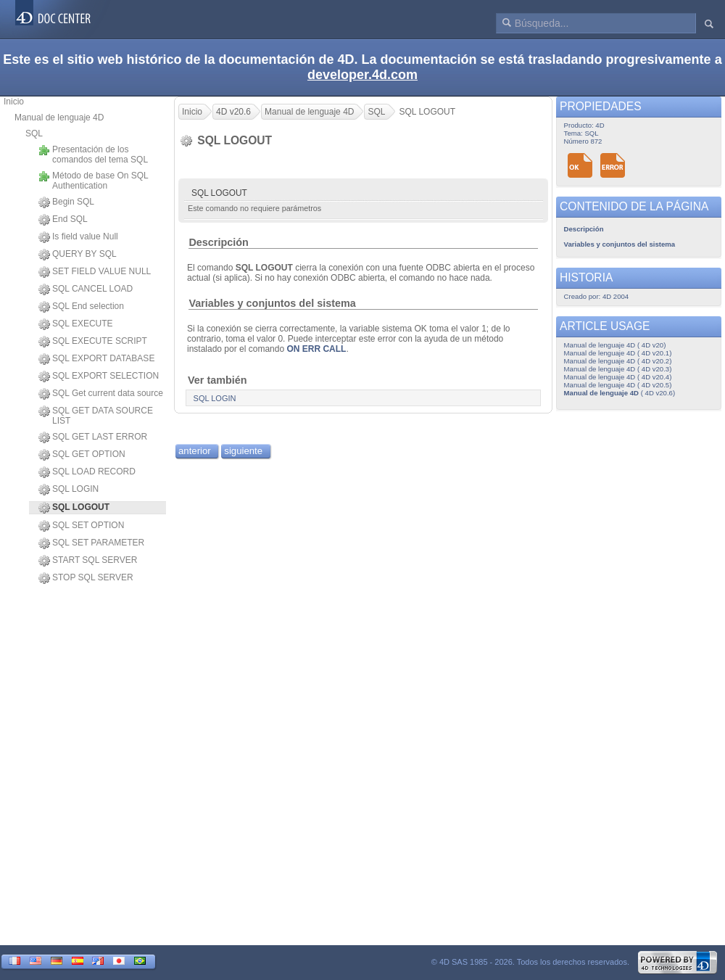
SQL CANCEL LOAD (85, 289)
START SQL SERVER (87, 561)
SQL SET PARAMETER (91, 543)
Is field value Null (78, 237)
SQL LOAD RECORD (87, 472)
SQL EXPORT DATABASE (96, 359)
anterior (194, 450)
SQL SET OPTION (81, 526)
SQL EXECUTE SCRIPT (92, 341)
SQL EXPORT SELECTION (98, 376)
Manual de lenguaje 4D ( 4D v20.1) (618, 353)
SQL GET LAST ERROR (92, 437)
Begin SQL (66, 202)
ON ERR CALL (316, 349)
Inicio (14, 101)
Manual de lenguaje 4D (59, 117)
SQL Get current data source (100, 394)
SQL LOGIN (68, 489)
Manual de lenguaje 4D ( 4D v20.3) (618, 369)
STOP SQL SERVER (85, 578)
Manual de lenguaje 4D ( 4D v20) (615, 345)
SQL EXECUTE (75, 324)
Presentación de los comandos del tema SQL (93, 154)
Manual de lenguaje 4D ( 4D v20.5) (618, 385)
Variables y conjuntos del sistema (271, 303)
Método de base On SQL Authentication (93, 180)
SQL (34, 133)
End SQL (63, 220)
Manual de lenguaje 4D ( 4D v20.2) (618, 361)
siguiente (243, 450)
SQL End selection (81, 307)
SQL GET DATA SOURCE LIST (95, 415)
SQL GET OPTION (81, 455)
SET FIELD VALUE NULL (94, 272)
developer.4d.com (362, 74)
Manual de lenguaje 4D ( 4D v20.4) (618, 377)
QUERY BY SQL (77, 254)
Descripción (218, 242)
